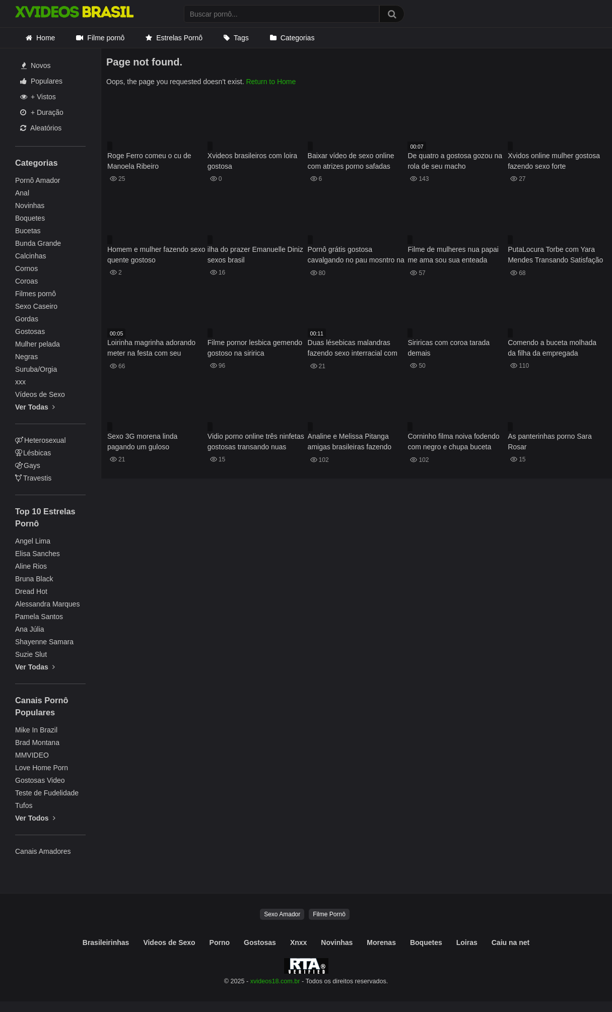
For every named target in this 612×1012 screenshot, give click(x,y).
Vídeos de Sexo (40, 394)
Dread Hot (31, 591)
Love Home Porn (41, 768)
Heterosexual (40, 440)
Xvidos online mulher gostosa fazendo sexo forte (554, 161)
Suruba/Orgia (36, 369)
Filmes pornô (35, 294)
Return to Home (271, 82)
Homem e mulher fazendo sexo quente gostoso (156, 254)
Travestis (33, 478)
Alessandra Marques (47, 604)
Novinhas (29, 205)
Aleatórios (40, 128)
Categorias (298, 38)
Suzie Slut (31, 654)
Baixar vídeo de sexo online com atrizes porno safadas (351, 161)
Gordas (26, 319)
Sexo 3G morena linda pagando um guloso (142, 441)
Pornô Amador (37, 180)
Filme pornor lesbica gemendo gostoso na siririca (255, 348)
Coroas (26, 281)
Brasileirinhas (106, 942)
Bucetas (28, 231)
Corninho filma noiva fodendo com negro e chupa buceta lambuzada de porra (453, 442)
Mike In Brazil (36, 730)
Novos (36, 65)
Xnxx (298, 942)
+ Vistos (38, 97)
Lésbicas (33, 453)
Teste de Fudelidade (47, 793)
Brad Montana (37, 742)
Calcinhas (30, 256)
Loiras (467, 942)
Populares (41, 81)
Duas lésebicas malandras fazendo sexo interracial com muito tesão (352, 349)
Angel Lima (32, 541)
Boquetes (30, 218)
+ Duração (41, 112)
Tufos (24, 805)
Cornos (26, 268)
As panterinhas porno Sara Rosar (550, 441)
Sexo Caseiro (36, 306)
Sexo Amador (282, 914)
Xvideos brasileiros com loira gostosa (252, 161)
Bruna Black (34, 579)
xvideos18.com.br (275, 981)
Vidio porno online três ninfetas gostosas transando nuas (256, 441)
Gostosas (30, 331)
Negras (26, 357)
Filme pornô (105, 38)
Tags (241, 38)
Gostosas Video (40, 780)
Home (45, 38)
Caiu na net (510, 942)
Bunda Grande (38, 243)
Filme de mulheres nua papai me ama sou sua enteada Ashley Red (453, 255)
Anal (22, 193)
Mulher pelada (37, 344)
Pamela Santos (39, 617)
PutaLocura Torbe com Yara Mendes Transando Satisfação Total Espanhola (555, 255)
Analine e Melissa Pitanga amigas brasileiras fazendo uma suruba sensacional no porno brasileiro (351, 442)
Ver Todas (35, 407)
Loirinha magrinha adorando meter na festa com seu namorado (151, 349)
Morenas (381, 942)
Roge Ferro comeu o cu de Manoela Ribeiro (149, 161)
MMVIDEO (32, 755)
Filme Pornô (329, 914)
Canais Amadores (43, 851)
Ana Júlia (29, 629)
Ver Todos (35, 818)
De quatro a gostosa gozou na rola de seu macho (454, 161)
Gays (27, 465)
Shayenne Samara (44, 642)
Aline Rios (31, 566)
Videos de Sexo (169, 942)
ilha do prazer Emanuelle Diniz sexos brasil (255, 254)
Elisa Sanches (37, 554)
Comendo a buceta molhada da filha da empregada (552, 348)
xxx (20, 382)
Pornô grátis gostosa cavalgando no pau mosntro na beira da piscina (356, 255)
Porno (220, 942)
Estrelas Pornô (179, 38)
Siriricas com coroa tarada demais (448, 348)
